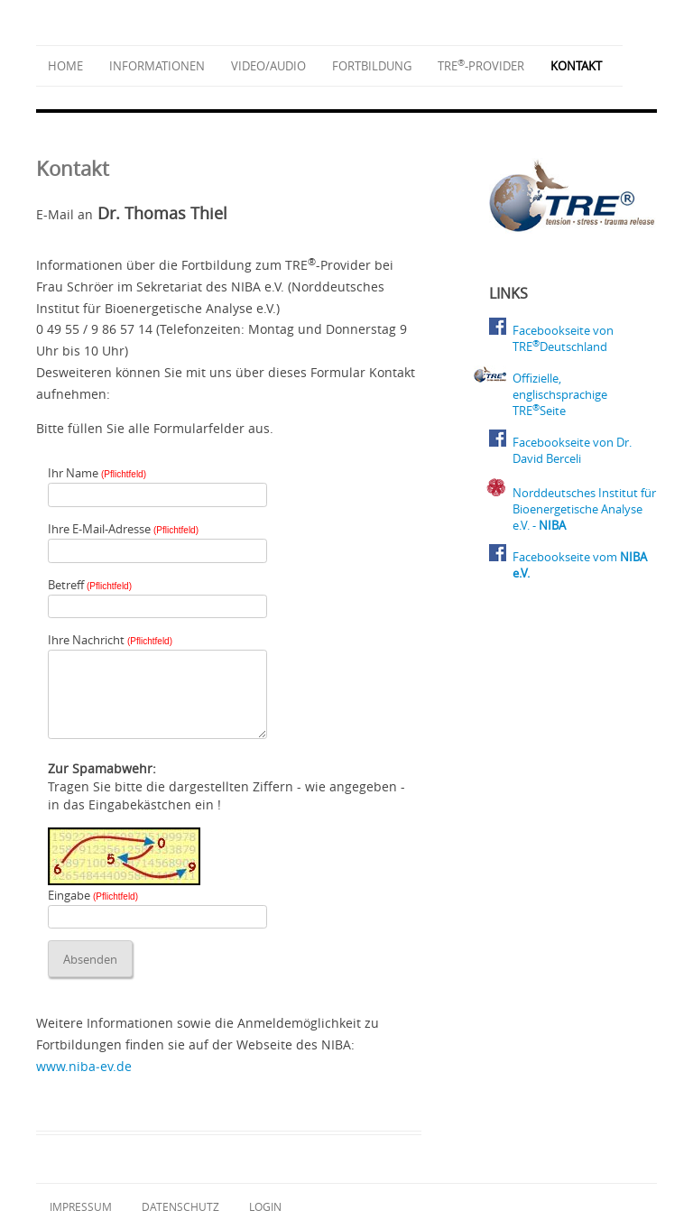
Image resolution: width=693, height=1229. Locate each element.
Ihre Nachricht (110, 640)
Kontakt (576, 66)
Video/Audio (268, 66)
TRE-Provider (481, 66)
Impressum (81, 1206)
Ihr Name (97, 473)
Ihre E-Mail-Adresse (123, 529)
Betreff (90, 585)
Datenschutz (180, 1206)
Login (265, 1206)
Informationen (157, 66)
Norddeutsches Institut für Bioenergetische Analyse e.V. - (584, 509)
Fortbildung (371, 66)
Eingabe (93, 895)
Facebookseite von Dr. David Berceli (572, 450)
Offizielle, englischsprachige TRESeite (560, 394)
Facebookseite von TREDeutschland (563, 338)
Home (65, 66)
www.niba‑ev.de (84, 1066)
